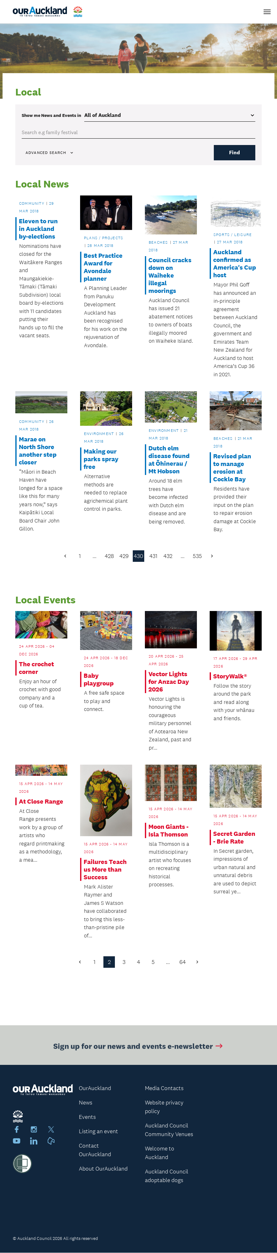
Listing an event (98, 1131)
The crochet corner (36, 668)
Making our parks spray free (101, 459)
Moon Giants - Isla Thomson (168, 830)
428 (109, 556)
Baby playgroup (99, 679)
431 (153, 556)
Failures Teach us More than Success (105, 869)
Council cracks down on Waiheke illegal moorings (169, 275)
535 (197, 556)
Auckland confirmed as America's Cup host (234, 263)
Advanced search (50, 152)
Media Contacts (164, 1088)
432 (167, 556)
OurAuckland (95, 1088)
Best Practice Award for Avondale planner (103, 267)
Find (234, 152)
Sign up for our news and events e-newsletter (138, 1049)
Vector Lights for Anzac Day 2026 (168, 681)
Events (87, 1117)
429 (124, 556)
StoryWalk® (230, 676)
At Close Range (41, 801)
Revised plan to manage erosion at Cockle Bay (232, 467)
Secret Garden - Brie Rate (234, 837)
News (85, 1102)
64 (182, 962)
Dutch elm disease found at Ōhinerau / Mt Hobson (169, 459)
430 (138, 556)
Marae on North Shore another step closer (37, 450)
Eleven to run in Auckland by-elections (38, 228)
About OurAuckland (103, 1169)
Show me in (51, 115)
